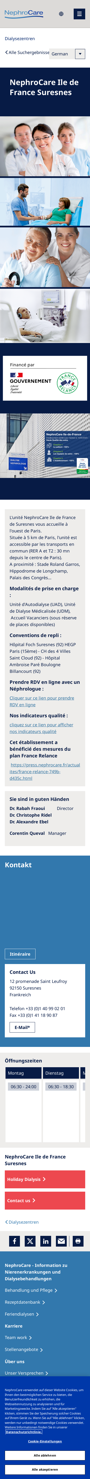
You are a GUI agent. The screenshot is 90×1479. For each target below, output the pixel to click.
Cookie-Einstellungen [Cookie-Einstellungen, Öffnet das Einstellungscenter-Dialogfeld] (45, 1441)
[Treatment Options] (20, 1337)
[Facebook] (14, 1241)
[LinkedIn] (45, 1241)
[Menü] (79, 14)
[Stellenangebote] (26, 1349)
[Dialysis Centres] (20, 38)
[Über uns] (17, 1361)
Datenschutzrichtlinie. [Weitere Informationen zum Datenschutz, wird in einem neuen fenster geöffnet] (24, 1432)
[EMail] (61, 1241)
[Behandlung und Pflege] (33, 1290)
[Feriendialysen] (24, 1314)
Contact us (18, 1200)
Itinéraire (20, 954)
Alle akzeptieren (45, 1469)
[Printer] (78, 1241)
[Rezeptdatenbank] (27, 1302)
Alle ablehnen (45, 1455)
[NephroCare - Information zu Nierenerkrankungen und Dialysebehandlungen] (45, 1272)
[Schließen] (84, 1383)
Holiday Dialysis (24, 1179)
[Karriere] (16, 1326)
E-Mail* (22, 1027)
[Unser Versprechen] (29, 1373)
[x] (30, 1241)
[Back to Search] (27, 52)
